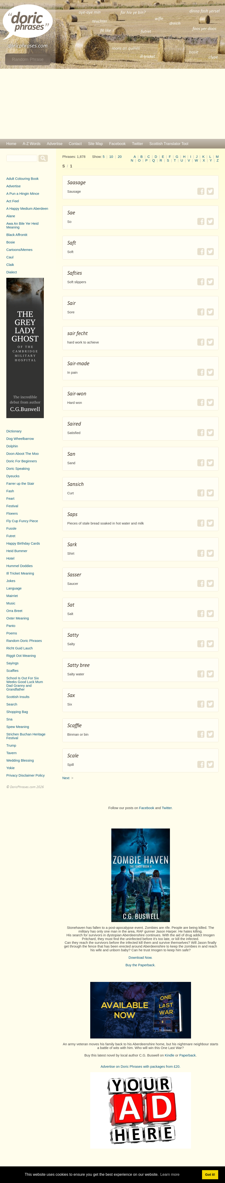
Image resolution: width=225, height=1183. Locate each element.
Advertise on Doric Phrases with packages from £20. (140, 1066)
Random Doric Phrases (24, 641)
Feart (10, 498)
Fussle (11, 528)
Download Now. (141, 957)
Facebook (117, 144)
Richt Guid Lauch (19, 648)
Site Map (95, 144)
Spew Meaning (17, 727)
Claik (10, 265)
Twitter (137, 144)
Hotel (10, 558)
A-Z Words (32, 144)
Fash (10, 491)
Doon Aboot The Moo (22, 454)
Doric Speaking (18, 468)
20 (120, 157)
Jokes (10, 581)
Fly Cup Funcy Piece (22, 521)
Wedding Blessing (20, 760)
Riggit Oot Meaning (21, 656)
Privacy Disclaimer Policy (25, 775)
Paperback (187, 1055)
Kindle (169, 1055)
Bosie (10, 242)
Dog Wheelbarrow (20, 439)
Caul (9, 257)
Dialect (11, 272)
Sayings (12, 663)
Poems (11, 633)
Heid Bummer (16, 551)
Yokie (10, 768)
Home (11, 144)
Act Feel (12, 201)
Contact (75, 144)
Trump (11, 745)
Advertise (55, 144)
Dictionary (14, 431)
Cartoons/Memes (19, 250)
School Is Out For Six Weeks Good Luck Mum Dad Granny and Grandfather (24, 683)
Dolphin (12, 446)
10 (111, 157)
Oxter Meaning (17, 618)
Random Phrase (28, 59)
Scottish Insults (18, 697)
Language (14, 588)
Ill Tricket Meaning (20, 573)
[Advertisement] (112, 104)
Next (65, 778)
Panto (10, 626)
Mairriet (12, 596)
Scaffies (12, 671)
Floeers (12, 513)
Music (10, 603)
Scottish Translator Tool (168, 144)
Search (11, 704)
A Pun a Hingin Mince (22, 193)
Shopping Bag (17, 712)
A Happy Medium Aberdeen (27, 208)
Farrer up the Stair (20, 483)
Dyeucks (12, 476)
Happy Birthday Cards (23, 543)
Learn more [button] (170, 1174)
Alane (10, 216)
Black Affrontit (16, 235)
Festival (12, 506)
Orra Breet (14, 611)
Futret (10, 536)
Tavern (11, 753)
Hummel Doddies (19, 566)
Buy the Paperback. (141, 965)
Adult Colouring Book (22, 179)
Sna (9, 719)
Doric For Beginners (21, 461)
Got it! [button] (210, 1174)
